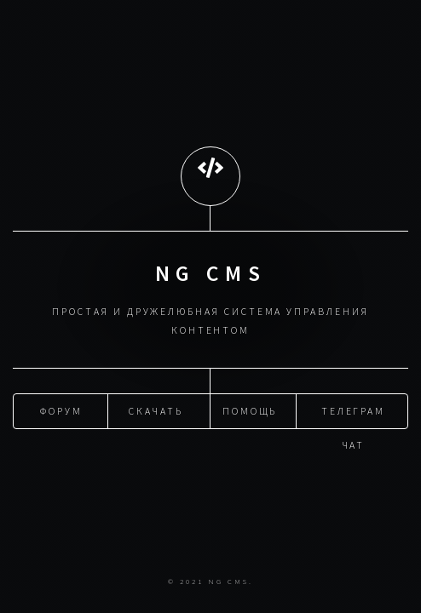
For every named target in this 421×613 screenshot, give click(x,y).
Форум (61, 410)
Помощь (250, 410)
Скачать (156, 410)
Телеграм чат (353, 415)
